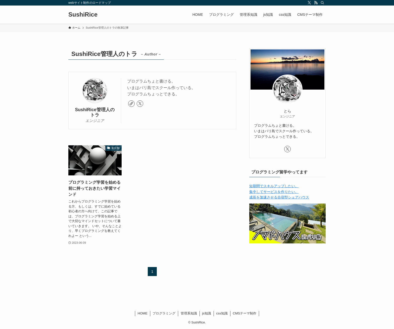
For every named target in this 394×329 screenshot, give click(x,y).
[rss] (316, 3)
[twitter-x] (309, 3)
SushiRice (82, 15)
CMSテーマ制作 (244, 313)
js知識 (206, 313)
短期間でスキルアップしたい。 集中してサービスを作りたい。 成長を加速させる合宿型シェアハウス (279, 191)
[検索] (322, 3)
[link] (131, 103)
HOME (142, 313)
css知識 (222, 313)
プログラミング (164, 313)
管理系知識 (189, 313)
